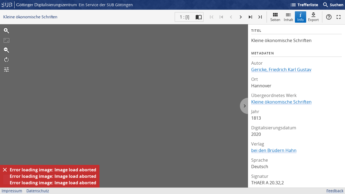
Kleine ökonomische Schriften (281, 102)
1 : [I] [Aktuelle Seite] (184, 17)
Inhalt (288, 17)
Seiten (275, 17)
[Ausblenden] (5, 170)
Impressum (12, 190)
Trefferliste (304, 5)
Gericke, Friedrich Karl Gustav (281, 69)
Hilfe (329, 17)
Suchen (332, 5)
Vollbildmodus (338, 17)
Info (300, 17)
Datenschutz (37, 190)
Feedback (334, 190)
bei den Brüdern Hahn (273, 150)
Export (313, 17)
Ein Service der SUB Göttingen (106, 4)
